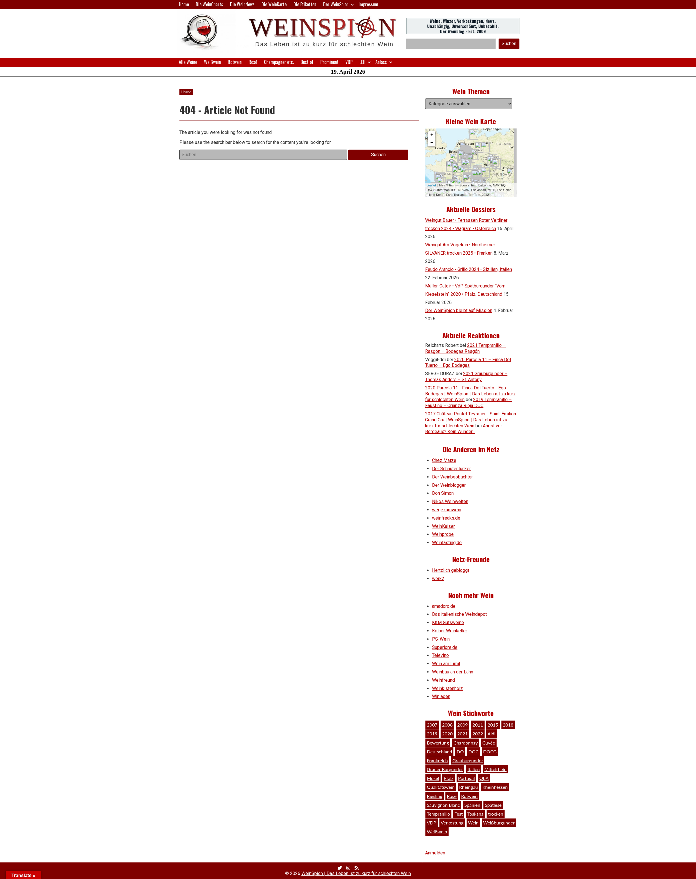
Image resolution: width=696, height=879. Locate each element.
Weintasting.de (447, 542)
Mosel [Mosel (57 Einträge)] (433, 778)
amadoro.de (443, 606)
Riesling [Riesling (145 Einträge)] (434, 796)
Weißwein (212, 62)
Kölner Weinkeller (449, 630)
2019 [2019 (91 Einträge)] (432, 733)
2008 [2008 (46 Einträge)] (447, 724)
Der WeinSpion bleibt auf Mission (458, 310)
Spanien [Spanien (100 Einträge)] (472, 805)
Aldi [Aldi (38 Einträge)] (491, 733)
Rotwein (235, 62)
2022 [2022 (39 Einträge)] (477, 733)
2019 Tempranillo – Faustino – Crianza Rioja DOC (468, 402)
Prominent (329, 62)
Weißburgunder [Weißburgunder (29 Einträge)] (499, 822)
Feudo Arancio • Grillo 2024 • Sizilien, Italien (468, 269)
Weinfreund (443, 680)
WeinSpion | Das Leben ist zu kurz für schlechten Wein (356, 873)
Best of (307, 62)
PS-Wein (441, 639)
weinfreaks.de (446, 518)
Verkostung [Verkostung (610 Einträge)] (452, 822)
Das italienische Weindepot (459, 614)
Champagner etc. (279, 62)
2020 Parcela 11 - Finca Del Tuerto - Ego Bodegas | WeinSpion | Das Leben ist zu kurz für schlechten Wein (470, 394)
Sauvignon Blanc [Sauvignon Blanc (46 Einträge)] (443, 805)
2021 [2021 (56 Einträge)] (462, 733)
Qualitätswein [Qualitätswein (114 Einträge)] (441, 787)
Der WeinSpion (336, 4)
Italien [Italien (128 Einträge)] (473, 769)
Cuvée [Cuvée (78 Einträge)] (488, 742)
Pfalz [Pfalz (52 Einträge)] (448, 778)
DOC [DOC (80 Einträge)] (473, 751)
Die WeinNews (242, 4)
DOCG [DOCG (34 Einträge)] (490, 751)
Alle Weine (188, 62)
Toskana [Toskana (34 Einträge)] (475, 813)
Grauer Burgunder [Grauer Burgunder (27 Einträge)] (445, 769)
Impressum (368, 4)
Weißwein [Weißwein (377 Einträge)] (437, 831)
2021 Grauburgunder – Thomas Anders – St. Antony (466, 376)
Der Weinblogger (449, 485)
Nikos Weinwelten (450, 501)
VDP (349, 62)
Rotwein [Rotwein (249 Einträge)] (469, 796)
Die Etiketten (304, 4)
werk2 (438, 578)
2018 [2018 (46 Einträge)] (508, 724)
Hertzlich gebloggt (450, 570)
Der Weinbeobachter (452, 477)
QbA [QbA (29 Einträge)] (484, 778)
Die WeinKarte (274, 4)
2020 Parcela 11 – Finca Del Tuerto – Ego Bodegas (468, 362)
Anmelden (435, 853)
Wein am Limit (446, 663)
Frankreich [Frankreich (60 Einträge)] (437, 760)
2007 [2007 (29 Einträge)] (432, 724)
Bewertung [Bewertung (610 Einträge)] (438, 742)
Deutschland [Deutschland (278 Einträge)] (439, 751)
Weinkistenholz (447, 688)
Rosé (253, 62)
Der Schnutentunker (451, 468)
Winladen (441, 696)
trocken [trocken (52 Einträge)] (495, 813)
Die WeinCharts (209, 4)
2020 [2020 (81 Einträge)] (447, 733)
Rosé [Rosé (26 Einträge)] (452, 796)
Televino (440, 655)
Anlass (381, 62)
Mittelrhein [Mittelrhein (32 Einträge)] (495, 769)
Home (184, 4)
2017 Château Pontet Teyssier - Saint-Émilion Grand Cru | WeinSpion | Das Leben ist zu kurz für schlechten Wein (470, 420)
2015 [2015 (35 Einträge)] (493, 724)
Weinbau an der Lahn (452, 672)
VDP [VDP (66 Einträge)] (431, 822)
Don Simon (443, 493)
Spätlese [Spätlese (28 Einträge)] (493, 805)
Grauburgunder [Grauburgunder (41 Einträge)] (467, 760)
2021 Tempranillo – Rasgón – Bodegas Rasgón (465, 348)
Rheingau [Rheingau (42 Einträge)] (468, 787)
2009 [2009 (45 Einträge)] (462, 724)
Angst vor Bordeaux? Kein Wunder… (463, 429)
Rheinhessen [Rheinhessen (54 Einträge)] (495, 787)
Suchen (509, 43)
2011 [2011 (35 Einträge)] (477, 724)
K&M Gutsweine (448, 622)
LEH (362, 62)
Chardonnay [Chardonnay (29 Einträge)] (465, 742)
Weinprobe (443, 534)
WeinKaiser (443, 526)
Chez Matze (444, 460)
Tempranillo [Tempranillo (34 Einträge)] (438, 813)
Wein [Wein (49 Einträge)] (473, 822)
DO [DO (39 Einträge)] (460, 751)
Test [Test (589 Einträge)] (459, 813)
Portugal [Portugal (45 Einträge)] (466, 778)
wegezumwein (446, 509)
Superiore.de (444, 647)
